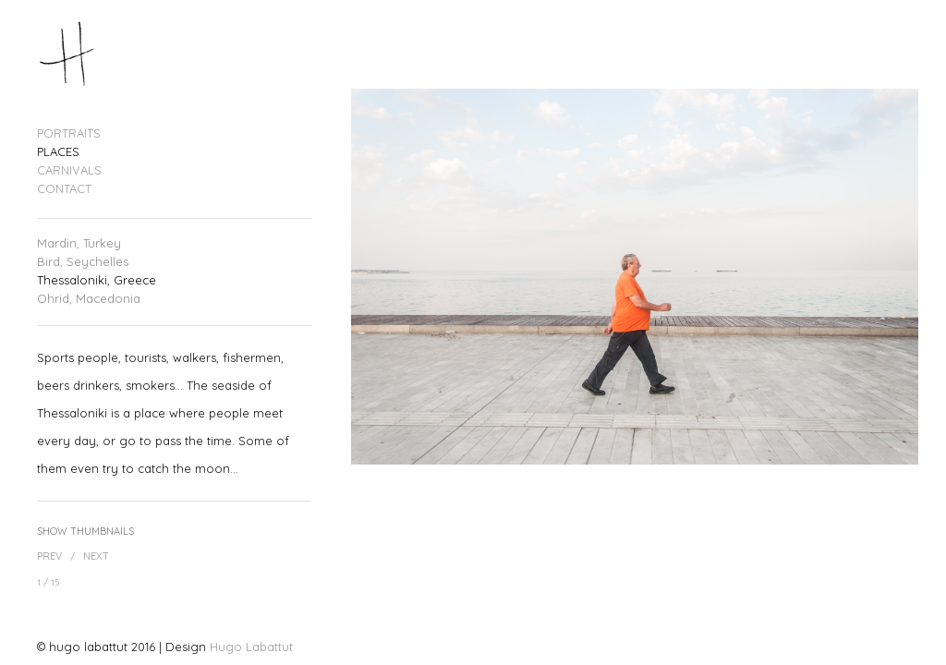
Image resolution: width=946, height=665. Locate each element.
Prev (49, 556)
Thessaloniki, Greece (96, 280)
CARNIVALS (69, 170)
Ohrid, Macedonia (88, 299)
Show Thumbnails (85, 531)
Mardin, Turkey (79, 243)
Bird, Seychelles (82, 262)
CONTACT (64, 189)
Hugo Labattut (251, 646)
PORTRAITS (69, 133)
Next (96, 556)
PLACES (58, 152)
